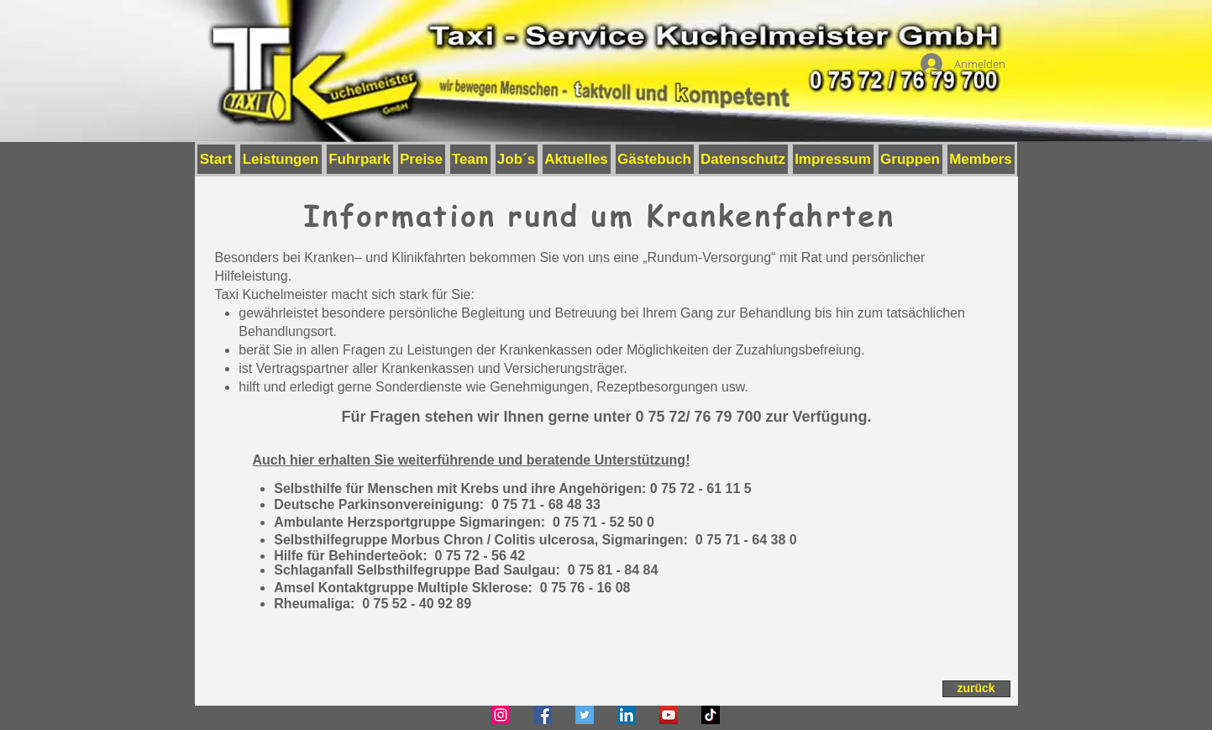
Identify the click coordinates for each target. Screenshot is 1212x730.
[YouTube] (668, 715)
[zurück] (976, 688)
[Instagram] (500, 715)
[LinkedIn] (626, 715)
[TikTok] (710, 715)
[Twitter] (584, 715)
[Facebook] (542, 715)
